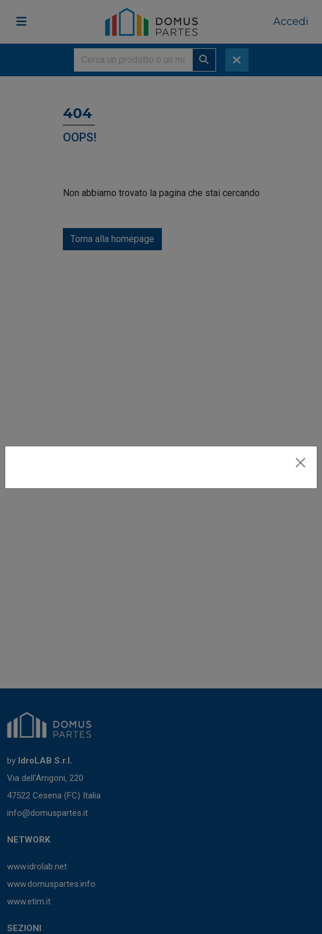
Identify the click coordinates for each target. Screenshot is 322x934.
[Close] (300, 463)
